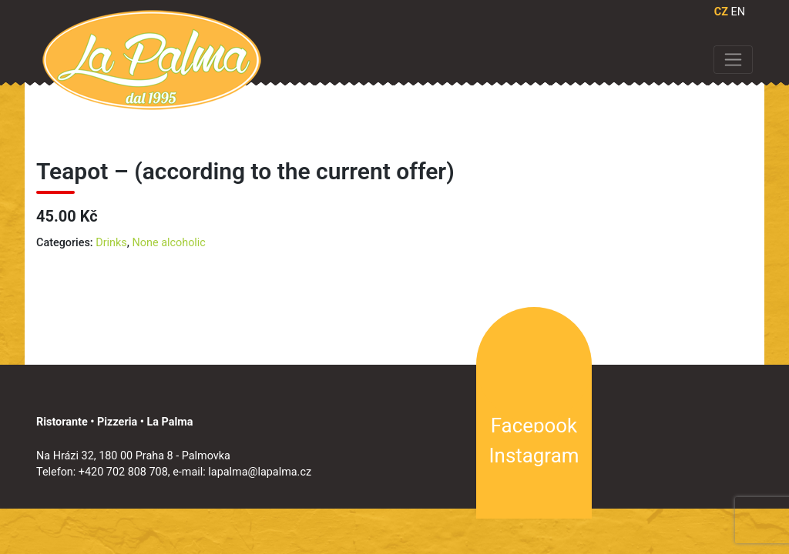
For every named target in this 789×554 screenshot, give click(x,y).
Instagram (534, 455)
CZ (721, 11)
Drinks (111, 242)
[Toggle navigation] (733, 59)
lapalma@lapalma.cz (259, 472)
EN (738, 11)
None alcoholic (169, 242)
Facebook (534, 425)
